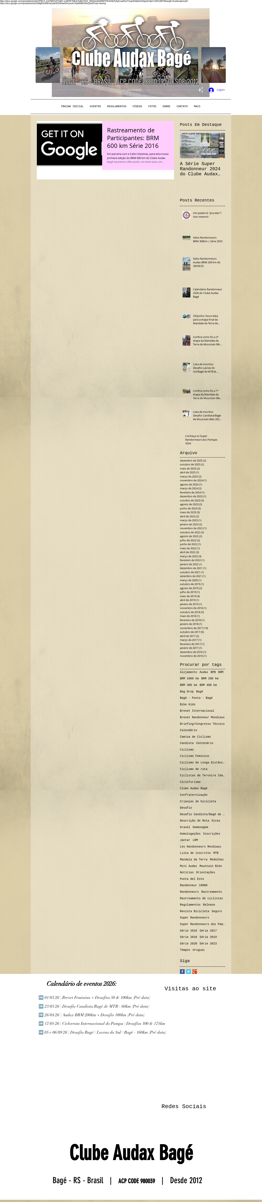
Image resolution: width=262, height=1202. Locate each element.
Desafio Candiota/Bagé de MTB (202, 814)
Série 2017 (208, 930)
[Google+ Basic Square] (194, 971)
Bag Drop (187, 691)
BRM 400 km (208, 685)
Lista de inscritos (195, 853)
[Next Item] (218, 145)
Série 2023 (208, 943)
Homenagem (200, 827)
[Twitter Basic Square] (188, 971)
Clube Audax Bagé (193, 788)
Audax (204, 672)
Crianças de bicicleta (198, 801)
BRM (220, 672)
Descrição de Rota (194, 820)
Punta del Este (192, 879)
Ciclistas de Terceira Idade (202, 775)
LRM (195, 840)
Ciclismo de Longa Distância (202, 762)
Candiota (187, 743)
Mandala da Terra (193, 859)
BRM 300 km (188, 685)
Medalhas (217, 859)
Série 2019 (208, 937)
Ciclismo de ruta (193, 769)
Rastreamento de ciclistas (201, 898)
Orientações (205, 872)
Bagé (199, 691)
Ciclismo (187, 749)
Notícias (187, 872)
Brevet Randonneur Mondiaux (202, 717)
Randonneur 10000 (193, 885)
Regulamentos (190, 904)
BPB (213, 672)
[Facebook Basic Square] (182, 971)
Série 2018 (188, 937)
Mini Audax (188, 866)
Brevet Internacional (197, 710)
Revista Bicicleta (194, 911)
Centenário (204, 743)
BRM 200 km (209, 678)
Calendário (188, 730)
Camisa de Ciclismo (195, 736)
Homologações (190, 833)
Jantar (185, 840)
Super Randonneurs (194, 917)
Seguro (217, 911)
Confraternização (193, 795)
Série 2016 (188, 930)
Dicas (216, 820)
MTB (215, 853)
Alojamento (188, 672)
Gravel (185, 827)
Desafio (186, 807)
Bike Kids (187, 704)
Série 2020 (188, 943)
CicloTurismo (190, 782)
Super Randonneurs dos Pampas (202, 924)
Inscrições (211, 833)
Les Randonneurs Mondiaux (200, 846)
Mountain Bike (211, 866)
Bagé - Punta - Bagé (196, 698)
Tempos (185, 950)
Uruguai (199, 950)
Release (209, 904)
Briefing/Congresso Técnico (202, 724)
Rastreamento (211, 892)
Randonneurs (189, 892)
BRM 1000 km (189, 678)
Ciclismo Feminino (194, 756)
